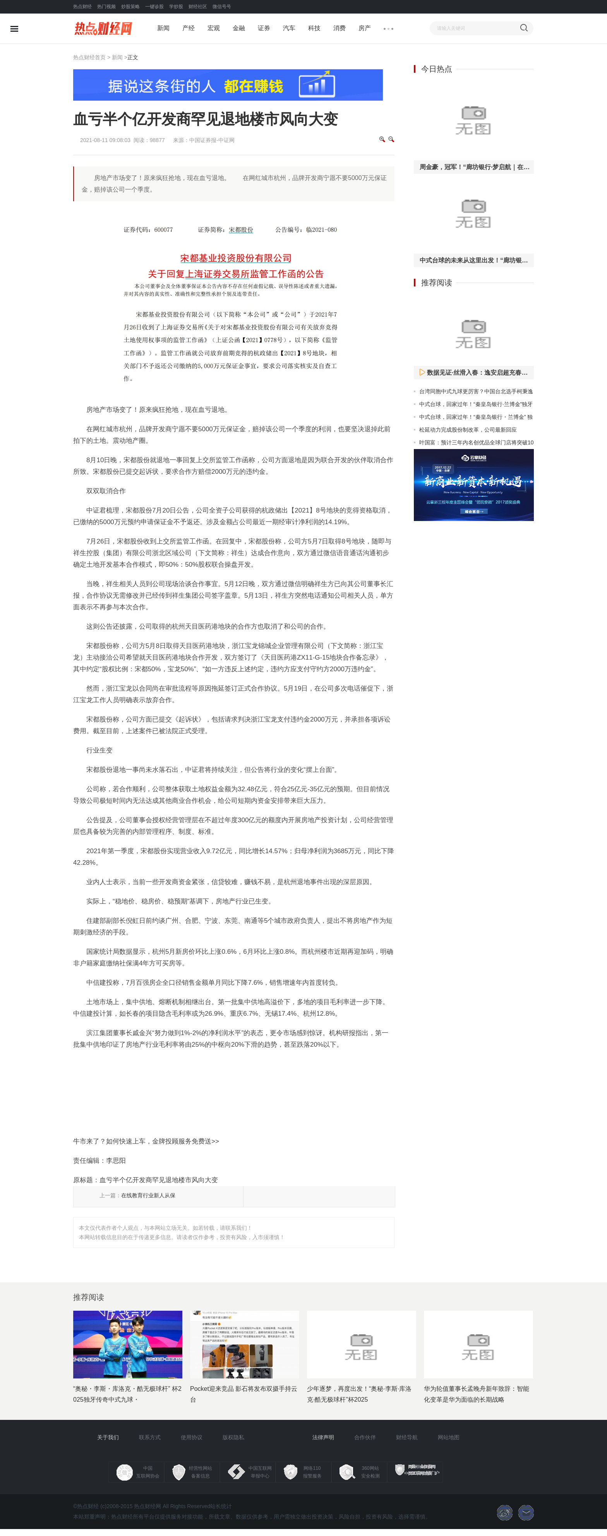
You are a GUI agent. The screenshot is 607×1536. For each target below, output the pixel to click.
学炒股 (176, 6)
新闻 (163, 28)
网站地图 (449, 1437)
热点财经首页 (89, 57)
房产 (364, 28)
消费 (339, 28)
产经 (188, 28)
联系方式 (150, 1437)
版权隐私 (233, 1437)
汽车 (289, 28)
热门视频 (106, 6)
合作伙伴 (365, 1437)
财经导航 (407, 1437)
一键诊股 (154, 6)
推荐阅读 (436, 282)
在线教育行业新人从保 (148, 1195)
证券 (264, 28)
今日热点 (436, 69)
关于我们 (108, 1437)
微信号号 (222, 6)
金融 (239, 28)
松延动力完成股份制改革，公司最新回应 (468, 430)
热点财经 (82, 6)
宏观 (213, 28)
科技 (314, 28)
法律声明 (323, 1437)
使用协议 (191, 1437)
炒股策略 (130, 6)
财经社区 (198, 6)
